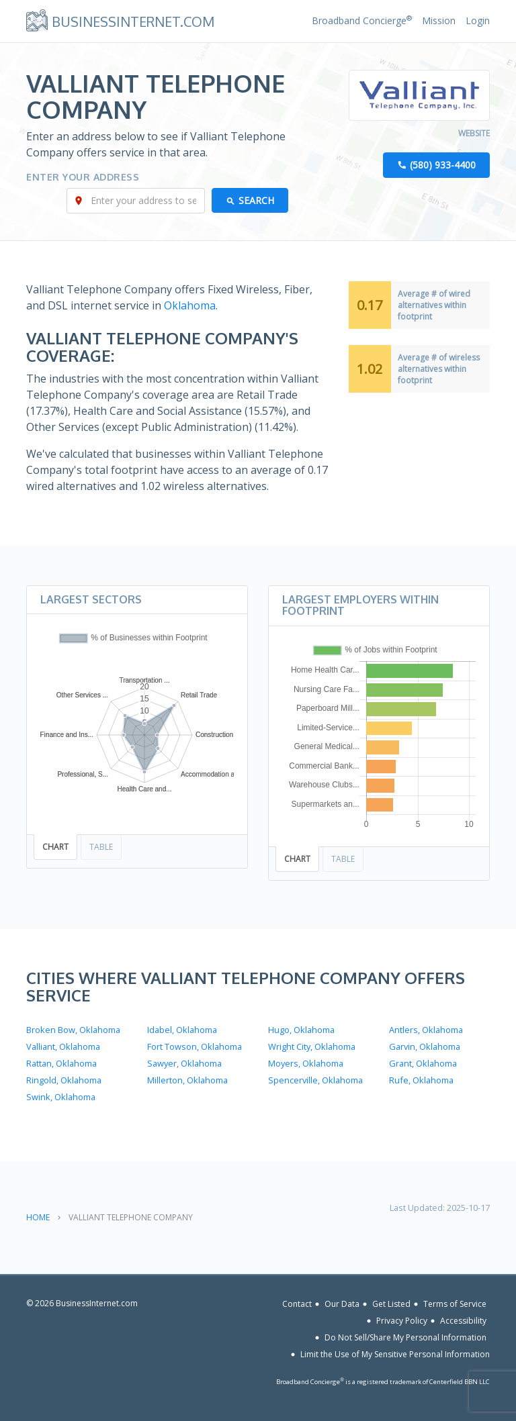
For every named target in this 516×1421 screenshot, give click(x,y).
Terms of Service (454, 1304)
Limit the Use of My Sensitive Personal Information (395, 1354)
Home (38, 1217)
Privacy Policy (401, 1320)
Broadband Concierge (362, 20)
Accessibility (463, 1320)
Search (256, 200)
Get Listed (391, 1304)
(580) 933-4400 (443, 164)
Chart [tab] (55, 846)
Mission (439, 20)
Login (478, 20)
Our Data (342, 1304)
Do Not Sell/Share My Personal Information (405, 1337)
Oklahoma (190, 305)
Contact (297, 1304)
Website (474, 133)
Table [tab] (101, 846)
